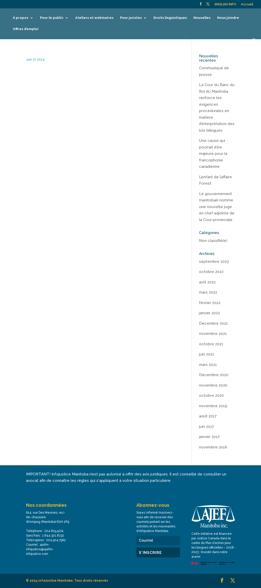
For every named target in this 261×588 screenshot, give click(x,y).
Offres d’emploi (25, 29)
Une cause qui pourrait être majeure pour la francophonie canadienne (213, 153)
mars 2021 (208, 364)
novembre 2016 (213, 447)
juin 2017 (206, 426)
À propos (20, 18)
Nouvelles (202, 18)
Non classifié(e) (213, 240)
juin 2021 (206, 354)
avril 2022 (207, 282)
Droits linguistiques (170, 18)
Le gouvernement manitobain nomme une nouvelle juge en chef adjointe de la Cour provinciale (216, 207)
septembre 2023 (214, 261)
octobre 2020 (211, 395)
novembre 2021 (213, 333)
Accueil (247, 4)
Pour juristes (131, 18)
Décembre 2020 (213, 375)
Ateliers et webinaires (94, 18)
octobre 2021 (211, 344)
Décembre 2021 (213, 323)
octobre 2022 (211, 271)
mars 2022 (208, 292)
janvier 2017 (209, 436)
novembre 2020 (213, 385)
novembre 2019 (213, 406)
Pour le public (51, 18)
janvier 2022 (209, 313)
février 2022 (209, 302)
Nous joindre (228, 18)
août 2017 (208, 416)
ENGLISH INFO (225, 4)
